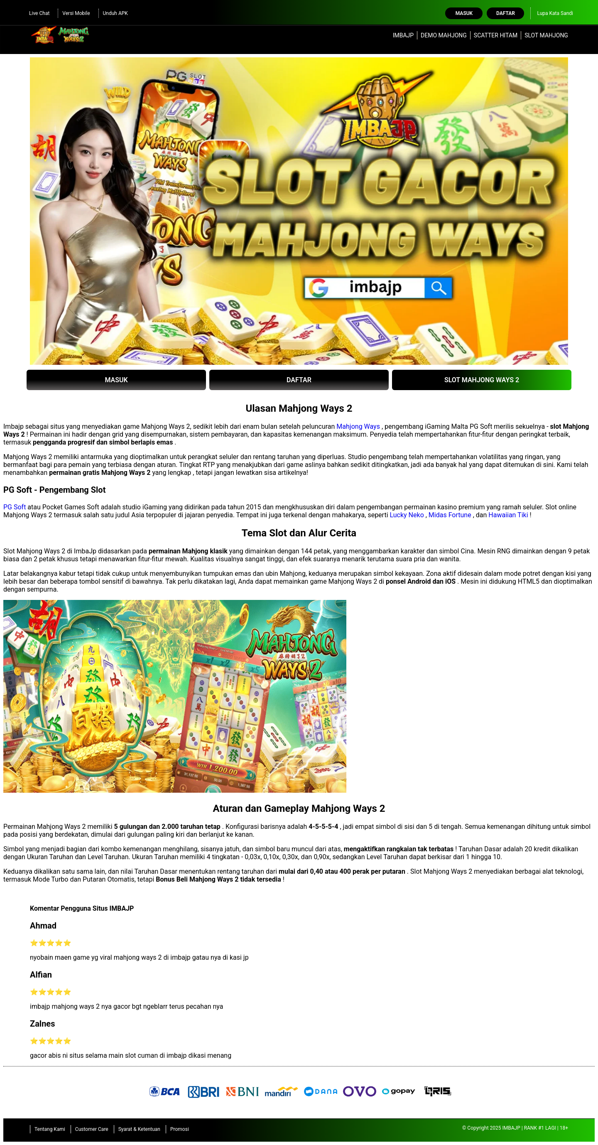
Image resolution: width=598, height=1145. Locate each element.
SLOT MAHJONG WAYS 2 (481, 380)
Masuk (464, 13)
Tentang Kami (49, 1129)
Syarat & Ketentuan (139, 1129)
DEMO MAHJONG (444, 35)
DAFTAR (299, 380)
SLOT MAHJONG (546, 35)
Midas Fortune (450, 515)
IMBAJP (403, 35)
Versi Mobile (76, 13)
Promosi (179, 1129)
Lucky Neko (407, 515)
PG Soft (14, 507)
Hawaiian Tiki (508, 515)
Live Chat (39, 13)
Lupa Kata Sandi (555, 13)
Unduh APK (115, 13)
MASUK (116, 380)
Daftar (505, 13)
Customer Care (91, 1129)
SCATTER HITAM (495, 35)
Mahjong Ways (358, 426)
